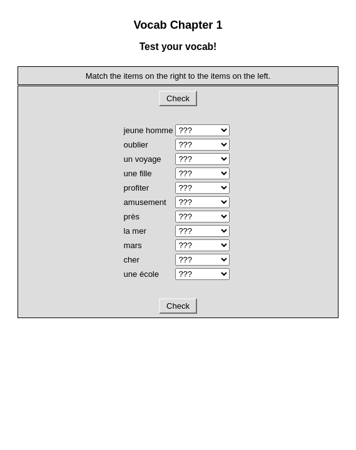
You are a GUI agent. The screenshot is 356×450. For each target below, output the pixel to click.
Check (177, 98)
